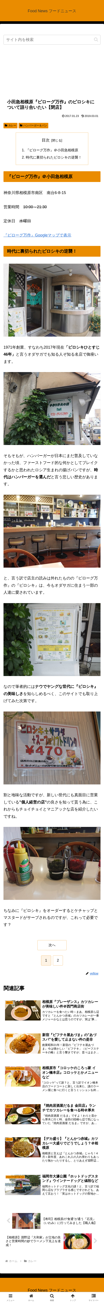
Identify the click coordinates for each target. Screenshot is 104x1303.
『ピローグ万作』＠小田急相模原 (52, 150)
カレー (10, 125)
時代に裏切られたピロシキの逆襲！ (54, 157)
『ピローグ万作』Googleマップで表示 (37, 235)
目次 (46, 140)
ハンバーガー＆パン (33, 125)
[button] (96, 39)
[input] (52, 40)
